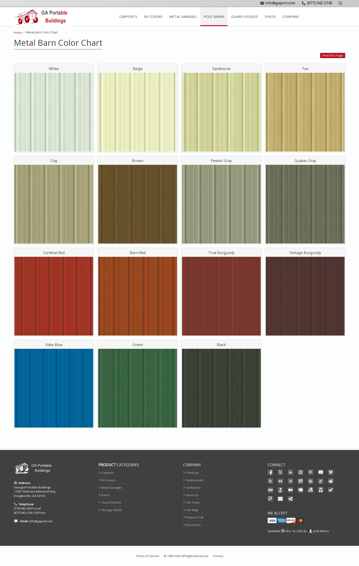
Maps (310, 490)
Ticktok (321, 481)
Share (290, 499)
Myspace (290, 481)
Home (18, 32)
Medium (290, 490)
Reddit (331, 481)
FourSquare (270, 499)
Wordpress (310, 481)
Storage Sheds (111, 510)
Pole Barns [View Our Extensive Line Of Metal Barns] (214, 16)
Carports (107, 473)
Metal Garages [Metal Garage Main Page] (183, 16)
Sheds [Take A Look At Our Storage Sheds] (270, 16)
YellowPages (300, 481)
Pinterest (310, 472)
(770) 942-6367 (23, 508)
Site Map (192, 510)
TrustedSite (331, 490)
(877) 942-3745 (23, 513)
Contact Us (193, 487)
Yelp (270, 481)
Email (280, 499)
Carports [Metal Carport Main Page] (128, 16)
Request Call (194, 517)
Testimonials (195, 480)
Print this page (332, 55)
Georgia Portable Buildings (32, 487)
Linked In (290, 472)
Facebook (270, 472)
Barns (105, 495)
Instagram (300, 472)
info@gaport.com (41, 521)
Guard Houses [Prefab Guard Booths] (244, 16)
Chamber (300, 490)
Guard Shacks (111, 502)
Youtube (321, 472)
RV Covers (108, 480)
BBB (280, 490)
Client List (192, 473)
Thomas (321, 490)
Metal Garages (111, 487)
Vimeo (331, 472)
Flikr (280, 481)
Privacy (218, 556)
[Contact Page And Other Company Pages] (291, 16)
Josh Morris (321, 531)
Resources (193, 525)
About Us (192, 495)
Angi (270, 490)
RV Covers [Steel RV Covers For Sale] (153, 16)
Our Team (193, 502)
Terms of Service (147, 556)
